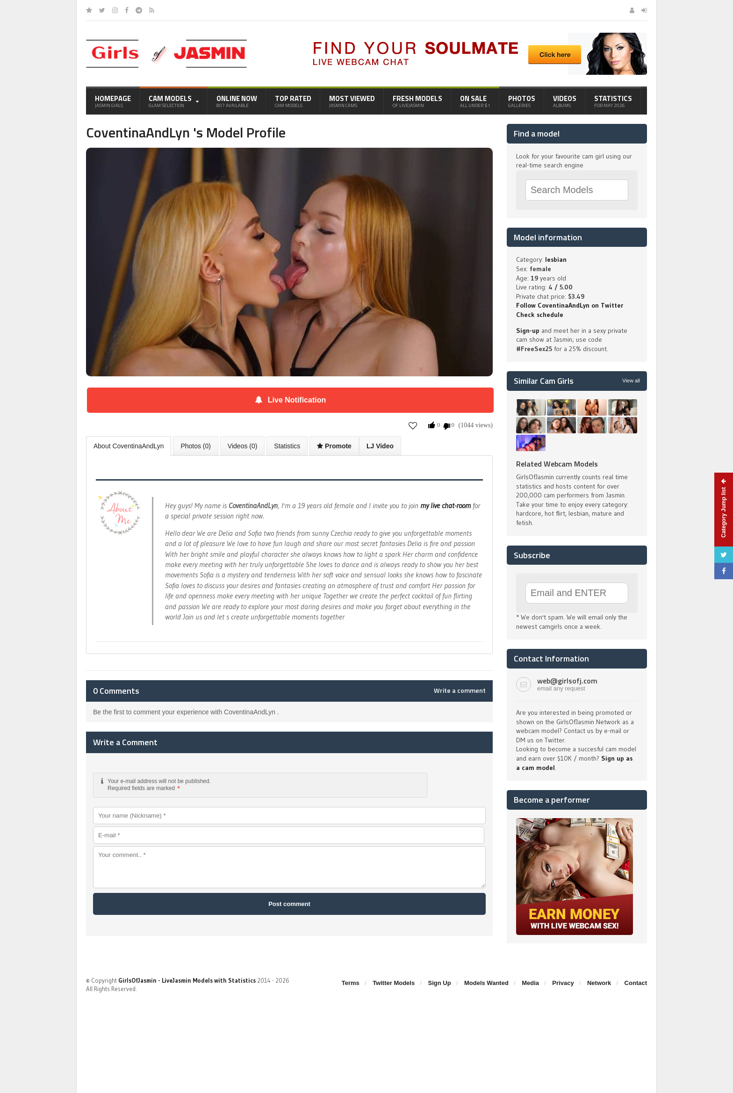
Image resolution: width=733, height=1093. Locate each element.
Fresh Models (417, 101)
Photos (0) (195, 446)
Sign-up (527, 330)
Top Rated (293, 101)
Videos (564, 101)
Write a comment (460, 690)
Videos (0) (243, 446)
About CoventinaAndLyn (128, 446)
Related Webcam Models (557, 463)
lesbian (556, 259)
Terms (350, 982)
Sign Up (439, 982)
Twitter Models (394, 982)
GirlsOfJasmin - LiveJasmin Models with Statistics (187, 980)
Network (599, 982)
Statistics (613, 101)
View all (631, 380)
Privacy (563, 982)
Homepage (113, 101)
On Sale (475, 101)
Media (530, 982)
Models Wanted (486, 982)
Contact (636, 982)
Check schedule (539, 314)
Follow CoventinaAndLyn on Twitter (569, 305)
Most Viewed (352, 101)
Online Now (236, 101)
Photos (521, 101)
